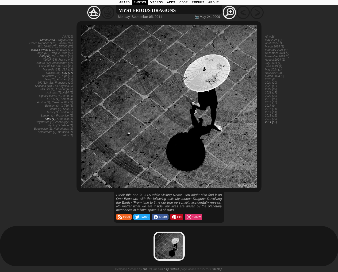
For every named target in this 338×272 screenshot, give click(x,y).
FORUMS (198, 2)
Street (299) (47, 40)
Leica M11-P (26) (50, 66)
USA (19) (67, 69)
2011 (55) (271, 122)
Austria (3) (43, 102)
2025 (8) (270, 79)
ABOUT (213, 2)
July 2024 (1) (273, 63)
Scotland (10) (43, 86)
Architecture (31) (62, 63)
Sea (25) (67, 66)
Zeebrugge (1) (64, 122)
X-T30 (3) (67, 105)
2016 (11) (271, 109)
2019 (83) (271, 99)
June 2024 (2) (273, 66)
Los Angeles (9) (63, 86)
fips (145, 269)
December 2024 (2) (277, 53)
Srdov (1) (67, 135)
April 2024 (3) (273, 72)
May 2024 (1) (273, 69)
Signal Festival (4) (50, 95)
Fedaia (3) (55, 109)
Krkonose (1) (65, 118)
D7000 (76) (66, 46)
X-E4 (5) (67, 92)
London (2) (66, 112)
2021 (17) (271, 92)
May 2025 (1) (273, 40)
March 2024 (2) (274, 76)
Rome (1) (49, 118)
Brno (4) (68, 95)
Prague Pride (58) (62, 53)
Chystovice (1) (45, 122)
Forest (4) (67, 99)
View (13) (49, 79)
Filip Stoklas (171, 269)
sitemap (217, 269)
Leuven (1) (47, 115)
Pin (176, 217)
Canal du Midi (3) (62, 102)
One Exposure (127, 199)
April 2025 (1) (273, 43)
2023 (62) (271, 86)
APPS (171, 2)
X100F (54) (50, 59)
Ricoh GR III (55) (62, 56)
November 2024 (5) (277, 56)
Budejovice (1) (43, 128)
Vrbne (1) (67, 125)
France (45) (65, 59)
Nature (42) (43, 63)
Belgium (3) (52, 105)
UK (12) (43, 82)
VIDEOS (156, 2)
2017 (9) (270, 105)
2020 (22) (271, 95)
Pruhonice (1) (64, 115)
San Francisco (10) (61, 82)
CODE (183, 2)
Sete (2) (68, 109)
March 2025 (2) (274, 46)
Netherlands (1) (63, 128)
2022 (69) (271, 89)
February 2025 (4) (276, 49)
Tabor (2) (52, 112)
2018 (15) (271, 102)
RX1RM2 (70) (64, 49)
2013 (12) (271, 115)
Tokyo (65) (42, 53)
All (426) (67, 36)
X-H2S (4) (53, 99)
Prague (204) (65, 40)
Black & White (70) (42, 49)
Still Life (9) (47, 89)
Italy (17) (67, 72)
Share (160, 217)
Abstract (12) (65, 79)
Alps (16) (67, 76)
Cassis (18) (53, 72)
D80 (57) (44, 56)
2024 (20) (271, 82)
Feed (123, 217)
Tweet (141, 217)
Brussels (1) (65, 132)
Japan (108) (65, 43)
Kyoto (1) (54, 125)
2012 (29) (271, 118)
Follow (193, 217)
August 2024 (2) (275, 59)
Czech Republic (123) (42, 43)
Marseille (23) (51, 69)
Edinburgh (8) (64, 89)
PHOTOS (140, 2)
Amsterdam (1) (47, 132)
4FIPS (124, 2)
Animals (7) (54, 92)
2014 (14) (271, 112)
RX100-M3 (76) (47, 46)
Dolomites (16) (51, 76)
